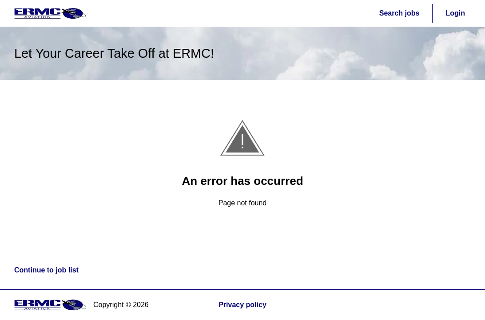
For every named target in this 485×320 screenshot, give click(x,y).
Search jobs (399, 13)
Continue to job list (46, 270)
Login (455, 13)
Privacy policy (242, 304)
